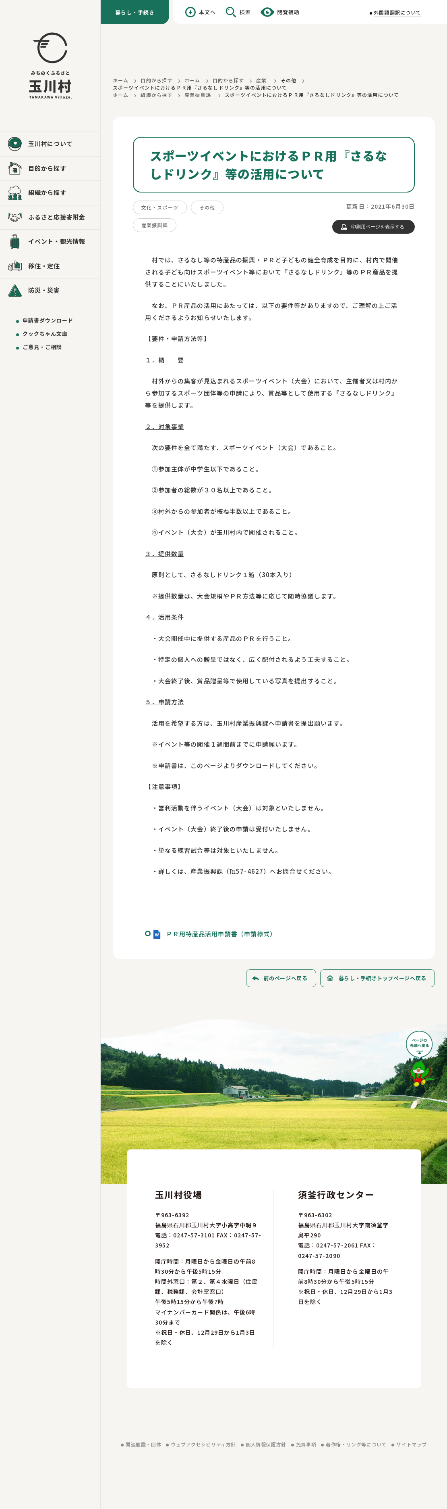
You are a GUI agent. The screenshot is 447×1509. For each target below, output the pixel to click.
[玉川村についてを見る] (50, 144)
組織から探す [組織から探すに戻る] (156, 94)
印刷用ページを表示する (377, 227)
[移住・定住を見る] (50, 266)
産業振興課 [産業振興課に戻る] (197, 94)
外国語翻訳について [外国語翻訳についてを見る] (397, 12)
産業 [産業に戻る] (261, 80)
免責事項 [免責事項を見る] (306, 1444)
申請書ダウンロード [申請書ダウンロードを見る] (48, 320)
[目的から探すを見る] (50, 169)
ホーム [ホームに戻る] (120, 80)
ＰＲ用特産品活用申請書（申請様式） (221, 933)
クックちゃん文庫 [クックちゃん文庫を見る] (45, 333)
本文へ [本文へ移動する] (207, 12)
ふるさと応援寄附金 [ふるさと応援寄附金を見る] (56, 217)
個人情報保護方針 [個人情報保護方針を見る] (266, 1444)
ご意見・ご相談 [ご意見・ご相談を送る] (42, 347)
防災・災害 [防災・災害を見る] (44, 290)
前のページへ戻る (285, 978)
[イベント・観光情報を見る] (50, 242)
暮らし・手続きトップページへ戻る (382, 978)
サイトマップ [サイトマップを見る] (411, 1444)
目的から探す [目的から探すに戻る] (156, 80)
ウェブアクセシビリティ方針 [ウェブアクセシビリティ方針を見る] (203, 1444)
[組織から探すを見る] (50, 193)
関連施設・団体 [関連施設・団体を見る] (143, 1444)
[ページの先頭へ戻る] (420, 1062)
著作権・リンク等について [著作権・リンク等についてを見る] (356, 1444)
